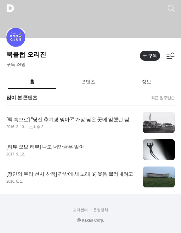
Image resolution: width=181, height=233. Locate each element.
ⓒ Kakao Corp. (90, 220)
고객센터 (80, 210)
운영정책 (100, 210)
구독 (150, 55)
